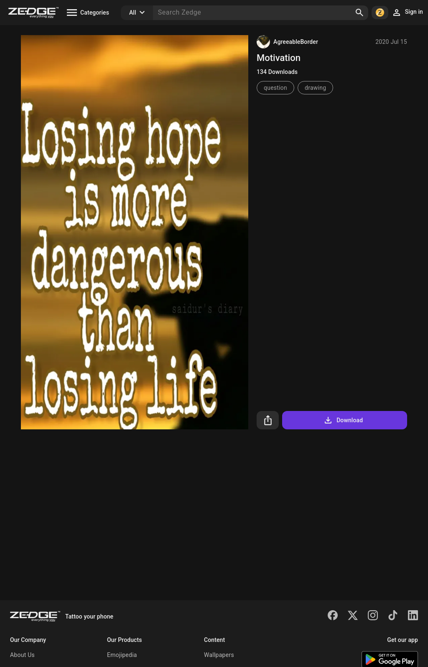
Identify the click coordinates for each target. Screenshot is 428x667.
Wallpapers (219, 655)
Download (343, 420)
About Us (22, 655)
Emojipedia (122, 655)
